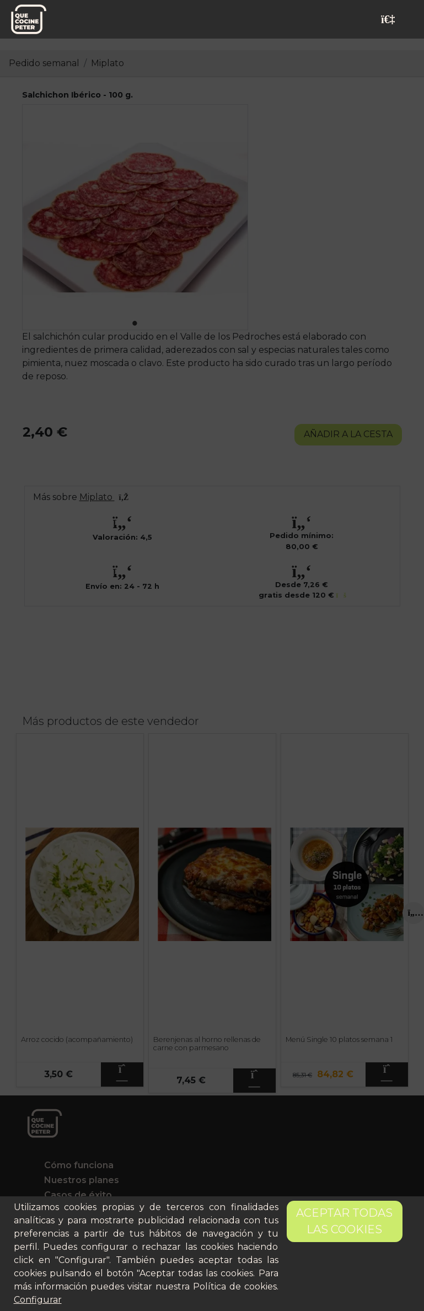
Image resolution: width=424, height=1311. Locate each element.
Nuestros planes (81, 1180)
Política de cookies (235, 1286)
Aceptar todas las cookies (344, 1221)
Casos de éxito (78, 1195)
